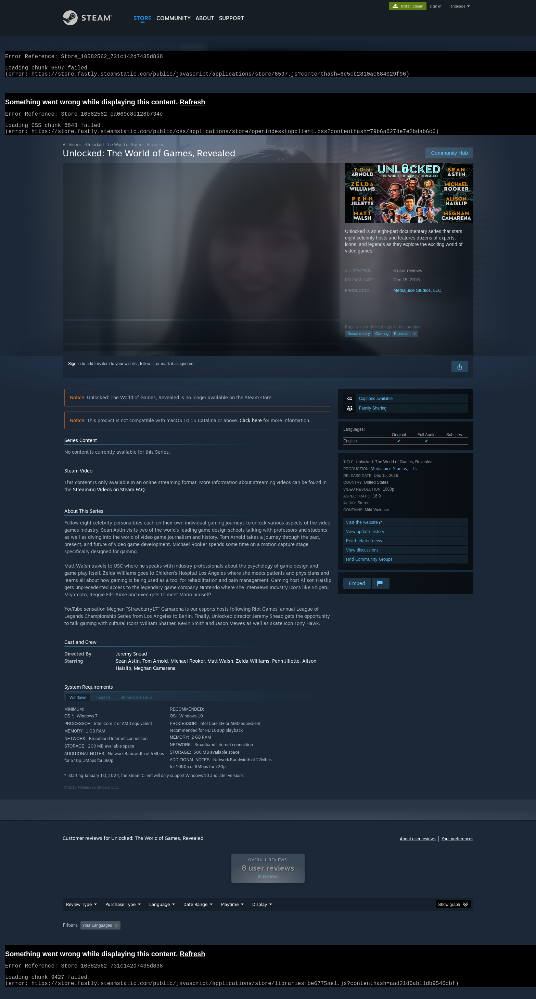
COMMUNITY (173, 18)
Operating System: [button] (326, 933)
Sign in (74, 371)
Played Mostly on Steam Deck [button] (268, 933)
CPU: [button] (361, 933)
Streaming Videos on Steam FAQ (108, 498)
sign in (435, 6)
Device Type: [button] (413, 933)
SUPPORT (231, 18)
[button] (85, 933)
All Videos (72, 152)
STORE (142, 18)
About (204, 18)
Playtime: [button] (219, 933)
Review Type (79, 912)
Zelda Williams (252, 669)
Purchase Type (120, 912)
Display (259, 912)
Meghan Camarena (155, 676)
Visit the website (364, 530)
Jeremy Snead (131, 662)
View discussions (362, 558)
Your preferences (457, 846)
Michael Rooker (187, 669)
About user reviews (418, 846)
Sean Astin (128, 669)
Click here (251, 428)
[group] (268, 934)
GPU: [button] (384, 933)
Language (159, 912)
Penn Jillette (285, 669)
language (457, 6)
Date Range (195, 912)
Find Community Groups (369, 567)
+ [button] (415, 342)
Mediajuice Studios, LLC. (418, 298)
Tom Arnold (155, 669)
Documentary (358, 342)
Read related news (364, 549)
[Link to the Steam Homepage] (93, 23)
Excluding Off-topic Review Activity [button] (166, 933)
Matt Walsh (220, 669)
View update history (365, 539)
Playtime (230, 912)
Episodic (401, 342)
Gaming (381, 342)
